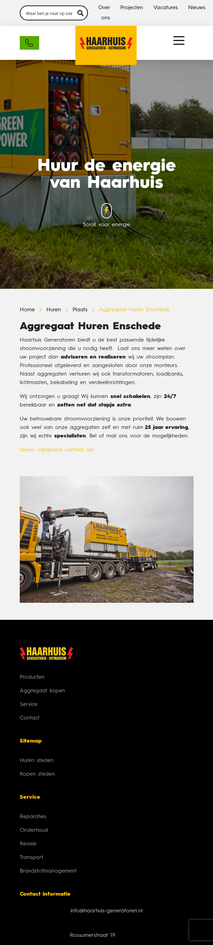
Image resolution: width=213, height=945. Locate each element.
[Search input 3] (49, 13)
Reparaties (33, 816)
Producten (32, 677)
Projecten (131, 8)
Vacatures (165, 8)
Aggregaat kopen (42, 691)
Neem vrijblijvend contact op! (57, 450)
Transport (31, 857)
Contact (30, 718)
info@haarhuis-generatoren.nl (106, 911)
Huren (53, 310)
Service (28, 704)
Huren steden (37, 760)
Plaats (80, 310)
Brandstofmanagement (48, 871)
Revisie (28, 844)
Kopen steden (37, 774)
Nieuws (197, 8)
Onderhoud (34, 830)
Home (27, 310)
